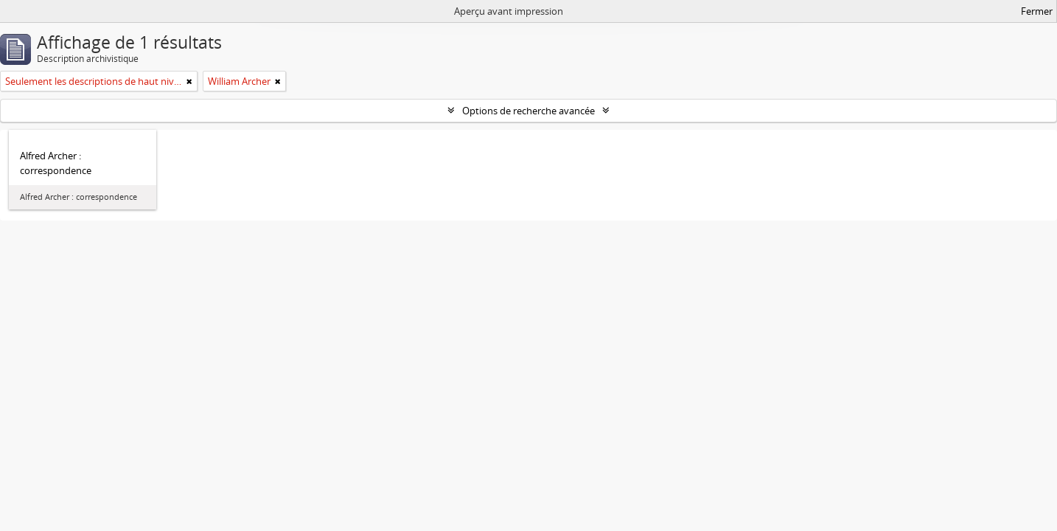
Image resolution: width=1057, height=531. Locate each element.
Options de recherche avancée (528, 110)
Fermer (1037, 11)
